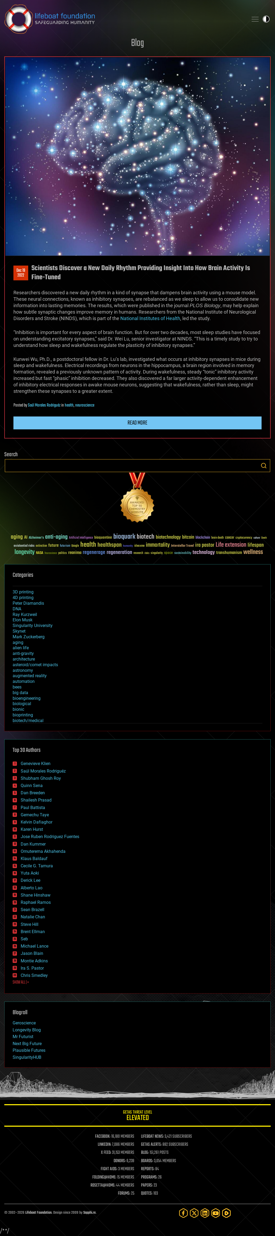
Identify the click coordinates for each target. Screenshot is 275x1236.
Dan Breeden (33, 792)
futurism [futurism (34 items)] (65, 546)
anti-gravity (23, 653)
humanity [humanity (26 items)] (128, 546)
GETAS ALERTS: (151, 1144)
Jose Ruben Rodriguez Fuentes (50, 836)
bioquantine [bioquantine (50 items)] (103, 537)
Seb (24, 938)
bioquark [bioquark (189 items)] (124, 537)
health (69, 405)
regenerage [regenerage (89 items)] (94, 553)
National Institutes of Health (150, 318)
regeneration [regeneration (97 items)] (119, 552)
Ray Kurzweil (25, 614)
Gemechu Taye (35, 814)
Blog (137, 43)
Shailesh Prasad (36, 800)
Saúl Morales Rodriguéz (44, 405)
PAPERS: (147, 1185)
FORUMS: (124, 1193)
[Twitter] (194, 1213)
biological (22, 703)
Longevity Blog (27, 1029)
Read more (137, 422)
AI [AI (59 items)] (25, 537)
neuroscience (84, 405)
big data (20, 692)
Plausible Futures (29, 1050)
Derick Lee (30, 880)
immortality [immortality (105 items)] (158, 545)
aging (18, 642)
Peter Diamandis (28, 603)
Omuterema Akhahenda (43, 851)
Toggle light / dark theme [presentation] (266, 19)
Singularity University (33, 625)
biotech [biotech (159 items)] (145, 537)
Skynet (19, 631)
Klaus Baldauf (34, 858)
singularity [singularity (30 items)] (157, 553)
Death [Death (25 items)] (264, 538)
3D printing (23, 592)
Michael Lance (34, 946)
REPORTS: (147, 1169)
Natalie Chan (33, 916)
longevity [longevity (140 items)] (25, 552)
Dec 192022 (20, 273)
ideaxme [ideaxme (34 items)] (139, 546)
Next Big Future (27, 1043)
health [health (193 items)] (88, 545)
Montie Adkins (34, 960)
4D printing (23, 597)
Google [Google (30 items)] (75, 546)
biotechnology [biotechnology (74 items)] (168, 537)
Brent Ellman (33, 931)
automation (24, 681)
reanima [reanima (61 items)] (74, 552)
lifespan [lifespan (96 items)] (256, 545)
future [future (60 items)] (53, 545)
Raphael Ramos (36, 902)
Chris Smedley (34, 975)
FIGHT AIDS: (109, 1169)
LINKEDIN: (104, 1144)
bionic (18, 709)
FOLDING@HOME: (104, 1177)
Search (263, 465)
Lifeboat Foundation (38, 1213)
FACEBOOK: (102, 1136)
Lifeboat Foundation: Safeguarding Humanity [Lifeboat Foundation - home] (124, 19)
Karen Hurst (32, 829)
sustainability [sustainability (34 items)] (182, 553)
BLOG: (145, 1152)
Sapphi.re (89, 1213)
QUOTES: (147, 1193)
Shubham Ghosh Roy (41, 778)
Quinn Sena (32, 785)
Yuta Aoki (30, 873)
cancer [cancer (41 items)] (229, 538)
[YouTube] (215, 1213)
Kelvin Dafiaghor (36, 822)
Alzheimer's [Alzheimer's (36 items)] (36, 538)
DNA (17, 608)
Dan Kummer (33, 844)
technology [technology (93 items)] (204, 553)
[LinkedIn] (205, 1213)
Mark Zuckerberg (29, 636)
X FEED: (106, 1152)
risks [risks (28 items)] (146, 553)
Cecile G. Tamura (37, 865)
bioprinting (23, 714)
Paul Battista (33, 807)
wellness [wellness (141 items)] (253, 552)
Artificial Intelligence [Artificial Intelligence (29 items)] (81, 538)
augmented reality (30, 675)
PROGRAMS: (149, 1177)
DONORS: (120, 1161)
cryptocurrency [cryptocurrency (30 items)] (244, 538)
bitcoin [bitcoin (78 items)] (188, 537)
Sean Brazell (32, 909)
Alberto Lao (31, 887)
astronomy (23, 670)
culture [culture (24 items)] (257, 538)
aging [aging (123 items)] (17, 537)
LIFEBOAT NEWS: (152, 1136)
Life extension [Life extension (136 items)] (231, 545)
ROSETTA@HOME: (103, 1185)
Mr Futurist (23, 1036)
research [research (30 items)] (138, 553)
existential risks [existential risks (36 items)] (24, 546)
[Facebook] (183, 1213)
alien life (21, 647)
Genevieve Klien (35, 763)
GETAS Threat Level (137, 1116)
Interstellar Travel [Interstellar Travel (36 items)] (182, 546)
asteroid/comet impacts (35, 664)
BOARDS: (147, 1161)
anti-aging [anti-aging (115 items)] (56, 537)
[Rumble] (226, 1213)
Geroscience (24, 1022)
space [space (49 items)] (168, 552)
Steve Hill (29, 924)
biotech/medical (28, 720)
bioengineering (27, 698)
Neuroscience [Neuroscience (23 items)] (51, 553)
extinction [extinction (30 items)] (41, 546)
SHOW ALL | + (21, 982)
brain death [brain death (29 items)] (217, 538)
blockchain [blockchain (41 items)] (203, 538)
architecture (24, 659)
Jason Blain (32, 953)
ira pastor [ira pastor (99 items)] (204, 545)
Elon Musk (22, 619)
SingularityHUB (27, 1057)
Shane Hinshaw (35, 895)
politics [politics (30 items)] (62, 553)
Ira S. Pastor (32, 968)
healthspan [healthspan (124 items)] (109, 545)
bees (17, 687)
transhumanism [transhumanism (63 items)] (229, 552)
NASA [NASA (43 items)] (39, 553)
